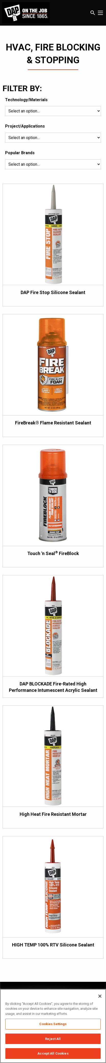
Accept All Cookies (52, 1053)
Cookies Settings (53, 1024)
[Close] (99, 996)
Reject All (53, 1039)
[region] (53, 1026)
